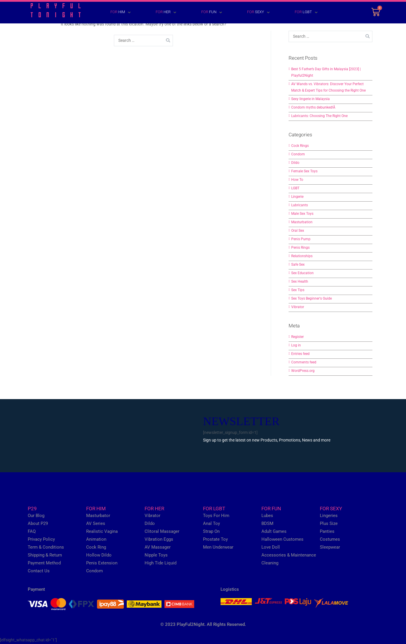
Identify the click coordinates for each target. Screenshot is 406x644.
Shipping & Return (45, 555)
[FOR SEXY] (250, 12)
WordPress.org (303, 371)
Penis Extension (101, 563)
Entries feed (300, 354)
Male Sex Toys (302, 214)
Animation (96, 539)
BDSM (267, 523)
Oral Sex (297, 231)
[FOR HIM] (112, 12)
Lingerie (297, 197)
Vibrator (297, 307)
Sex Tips (297, 290)
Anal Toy (211, 523)
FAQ (32, 531)
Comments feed (303, 362)
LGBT (295, 188)
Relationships (302, 256)
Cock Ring (96, 547)
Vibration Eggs (159, 539)
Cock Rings (300, 146)
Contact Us (39, 570)
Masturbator (98, 515)
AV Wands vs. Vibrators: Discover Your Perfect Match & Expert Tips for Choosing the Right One (328, 87)
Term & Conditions (46, 547)
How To (297, 180)
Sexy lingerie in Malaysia (310, 99)
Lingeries (329, 515)
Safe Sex (298, 264)
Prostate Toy (215, 539)
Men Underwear (218, 547)
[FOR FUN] (203, 12)
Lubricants (299, 205)
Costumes (330, 539)
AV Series (95, 523)
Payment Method (44, 563)
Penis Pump (300, 239)
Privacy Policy (41, 539)
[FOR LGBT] (298, 12)
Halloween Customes (282, 539)
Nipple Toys (156, 555)
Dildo (295, 163)
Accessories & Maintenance (288, 555)
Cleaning (269, 563)
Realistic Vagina (102, 531)
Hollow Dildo (99, 555)
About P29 (38, 523)
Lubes (267, 515)
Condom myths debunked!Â (313, 107)
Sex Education (302, 273)
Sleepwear (330, 547)
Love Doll (270, 547)
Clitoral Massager (162, 531)
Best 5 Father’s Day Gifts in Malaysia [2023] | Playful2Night (326, 72)
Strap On (211, 531)
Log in (296, 345)
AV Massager (158, 547)
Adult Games (274, 531)
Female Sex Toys (304, 171)
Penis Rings (300, 247)
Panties (327, 531)
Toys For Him (216, 515)
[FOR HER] (157, 12)
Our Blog (36, 515)
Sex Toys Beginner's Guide (311, 298)
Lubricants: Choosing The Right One (319, 116)
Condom (298, 154)
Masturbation (302, 222)
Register (297, 337)
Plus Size (329, 523)
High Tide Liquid (160, 563)
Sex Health (299, 281)
